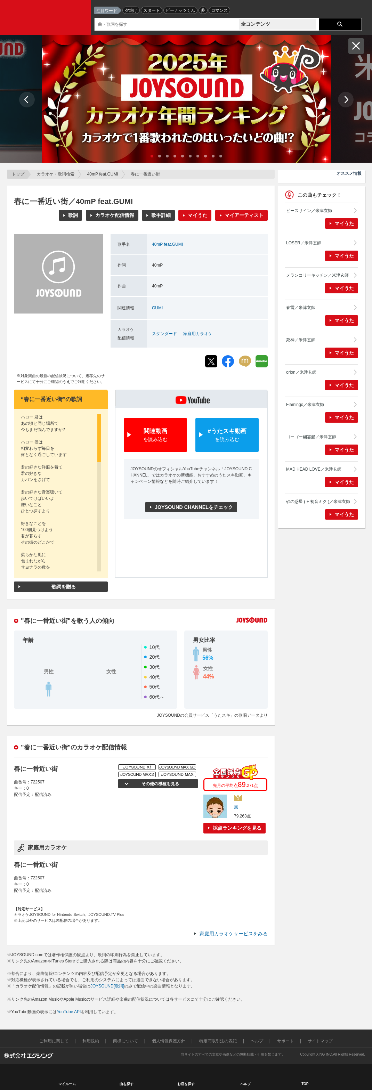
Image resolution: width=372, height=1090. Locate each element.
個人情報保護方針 (168, 1041)
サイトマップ (320, 1041)
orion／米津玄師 (301, 372)
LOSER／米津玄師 (303, 243)
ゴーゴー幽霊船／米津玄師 (311, 436)
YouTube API (69, 1011)
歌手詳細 (161, 215)
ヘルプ (257, 1041)
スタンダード (164, 333)
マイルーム (67, 1084)
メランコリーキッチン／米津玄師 (317, 275)
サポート (285, 1041)
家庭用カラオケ (197, 333)
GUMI (157, 308)
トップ (18, 174)
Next (346, 99)
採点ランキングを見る (237, 828)
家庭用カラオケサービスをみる (234, 933)
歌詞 (73, 215)
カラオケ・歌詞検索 (55, 174)
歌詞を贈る (63, 586)
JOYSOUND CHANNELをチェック (194, 507)
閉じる (356, 46)
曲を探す (127, 1084)
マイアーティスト (244, 215)
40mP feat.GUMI (102, 174)
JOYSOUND (60, 17)
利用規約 (90, 1041)
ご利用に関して (53, 1041)
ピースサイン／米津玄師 (309, 210)
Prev (27, 99)
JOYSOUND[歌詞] (107, 986)
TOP (304, 1084)
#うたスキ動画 (227, 435)
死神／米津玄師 (300, 339)
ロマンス (219, 10)
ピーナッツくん (180, 10)
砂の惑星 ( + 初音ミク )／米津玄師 (318, 501)
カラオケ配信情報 (114, 215)
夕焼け (131, 10)
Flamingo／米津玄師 (305, 404)
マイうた (197, 215)
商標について (125, 1041)
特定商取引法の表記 (218, 1041)
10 (220, 156)
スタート (151, 10)
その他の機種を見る (160, 783)
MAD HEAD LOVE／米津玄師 (313, 469)
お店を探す (186, 1084)
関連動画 (155, 435)
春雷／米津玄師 (300, 307)
